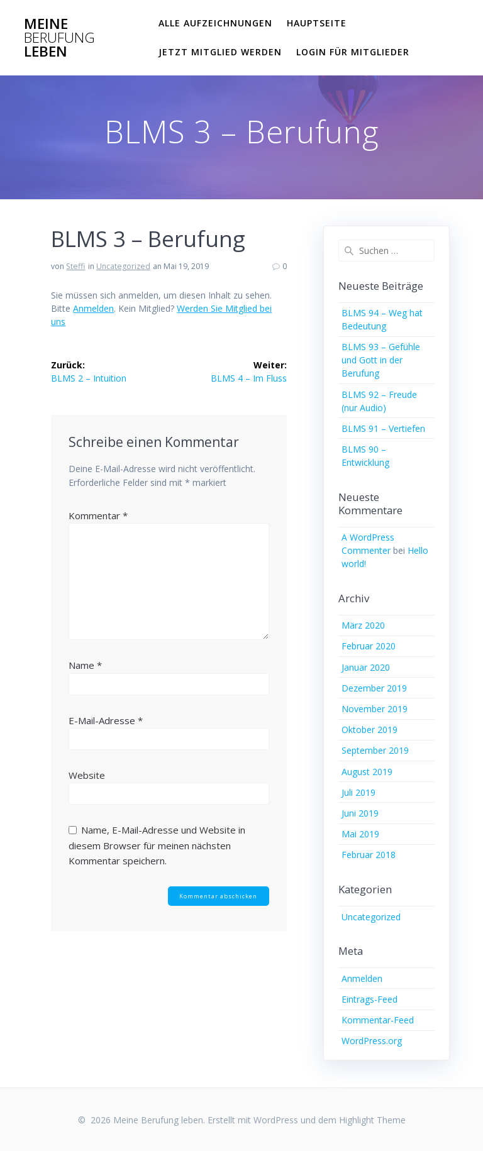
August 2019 (366, 772)
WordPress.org (371, 1041)
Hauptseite (317, 23)
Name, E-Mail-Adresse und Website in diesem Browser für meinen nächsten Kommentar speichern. (157, 845)
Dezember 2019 (374, 688)
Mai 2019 (360, 834)
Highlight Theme (372, 1120)
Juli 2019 (358, 792)
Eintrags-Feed (369, 999)
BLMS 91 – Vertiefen (383, 428)
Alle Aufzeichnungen (215, 23)
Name (85, 665)
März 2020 (363, 625)
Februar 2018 (368, 855)
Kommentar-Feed (377, 1020)
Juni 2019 (360, 813)
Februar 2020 (368, 646)
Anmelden (93, 308)
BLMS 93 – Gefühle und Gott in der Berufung (380, 360)
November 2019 (374, 709)
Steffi (75, 266)
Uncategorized (123, 266)
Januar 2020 (365, 667)
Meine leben (59, 38)
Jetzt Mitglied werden (220, 52)
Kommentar (98, 515)
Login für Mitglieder (352, 52)
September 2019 (375, 750)
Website (87, 775)
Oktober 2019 (369, 729)
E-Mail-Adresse (106, 720)
